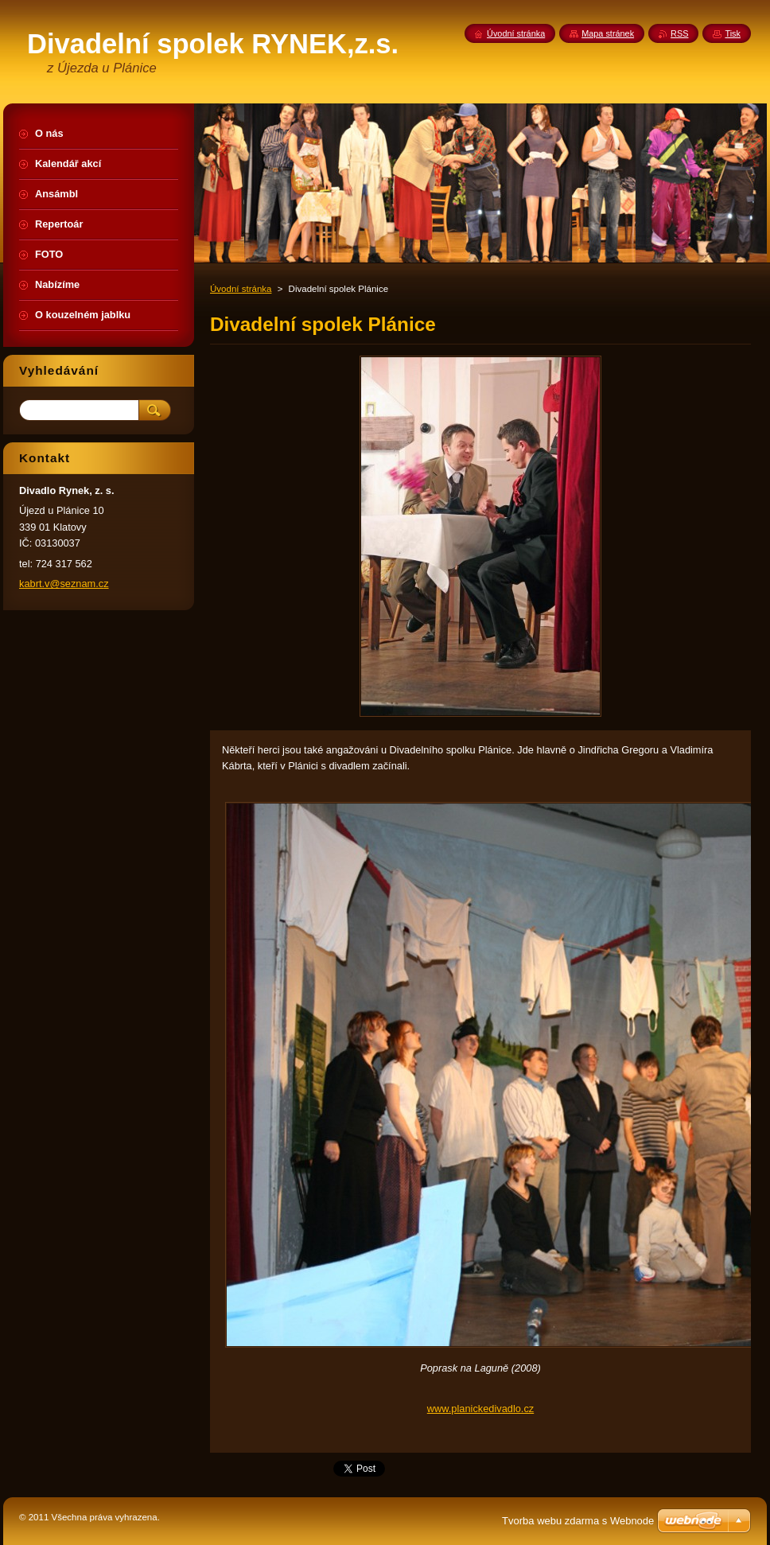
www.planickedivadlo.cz (480, 1409)
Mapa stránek (607, 33)
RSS (679, 33)
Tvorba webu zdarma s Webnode (578, 1521)
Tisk (733, 33)
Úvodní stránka (240, 289)
